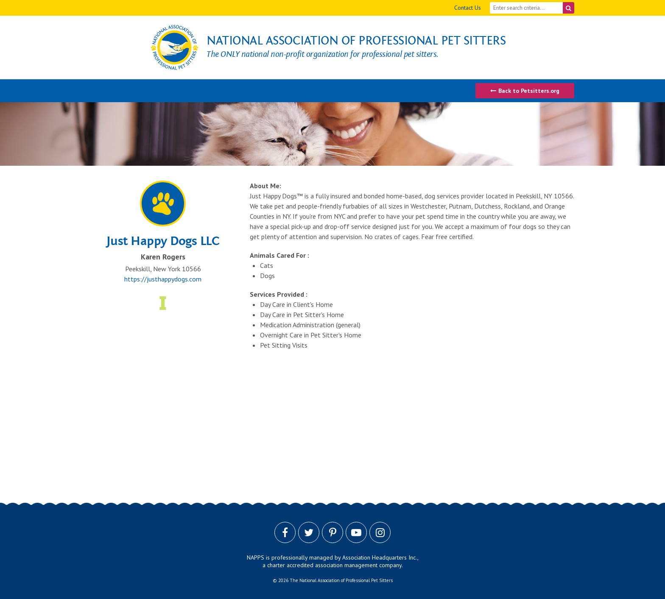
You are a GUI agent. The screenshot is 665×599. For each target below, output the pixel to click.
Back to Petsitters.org (524, 91)
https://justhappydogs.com (162, 279)
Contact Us (467, 7)
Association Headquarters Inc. (379, 557)
